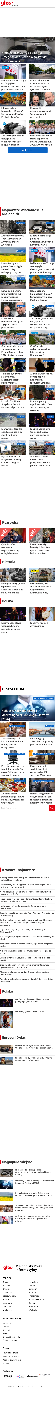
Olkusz (32, 1285)
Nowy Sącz (33, 1282)
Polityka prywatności (12, 1360)
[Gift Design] (44, 1376)
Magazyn (20, 223)
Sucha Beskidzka (36, 1299)
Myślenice (7, 1310)
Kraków (49, 223)
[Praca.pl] (8, 1376)
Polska (50, 416)
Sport (50, 334)
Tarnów (32, 1303)
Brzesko (6, 1289)
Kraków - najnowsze (18, 870)
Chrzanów (7, 1292)
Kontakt (6, 1363)
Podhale (32, 1292)
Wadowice (19, 361)
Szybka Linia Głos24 (11, 1337)
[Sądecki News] (20, 1376)
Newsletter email (10, 1353)
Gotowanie (19, 781)
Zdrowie (49, 726)
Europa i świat (14, 1037)
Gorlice (6, 1299)
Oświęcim (33, 1289)
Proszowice (34, 1296)
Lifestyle (6, 1326)
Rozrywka (10, 522)
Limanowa (7, 1303)
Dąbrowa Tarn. (9, 1296)
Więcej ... (27, 150)
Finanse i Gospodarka (43, 698)
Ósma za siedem (10, 1340)
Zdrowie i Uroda (17, 726)
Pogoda (49, 278)
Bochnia (20, 389)
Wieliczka (33, 1310)
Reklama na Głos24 (11, 1356)
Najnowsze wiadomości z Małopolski (22, 212)
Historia (8, 561)
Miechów (20, 251)
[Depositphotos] (32, 1376)
